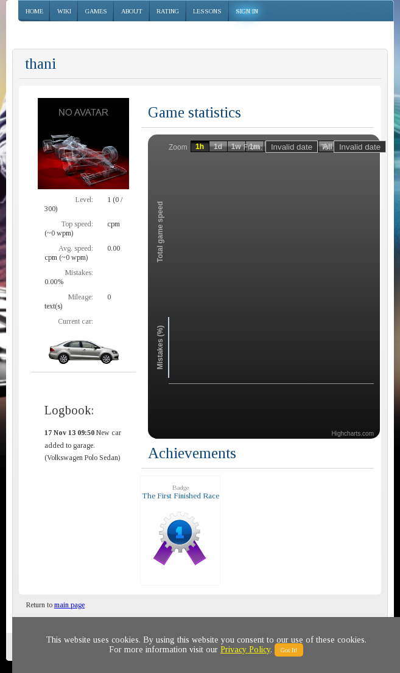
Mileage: (80, 297)
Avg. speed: (75, 248)
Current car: (75, 321)
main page (69, 605)
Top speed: (77, 224)
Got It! (289, 650)
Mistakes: (79, 272)
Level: (84, 199)
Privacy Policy (245, 649)
